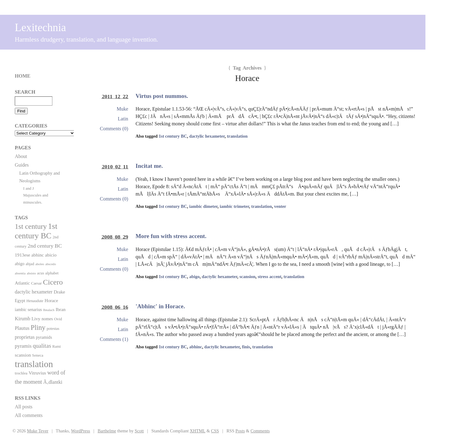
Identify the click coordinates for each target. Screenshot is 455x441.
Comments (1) (114, 339)
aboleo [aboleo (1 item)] (39, 264)
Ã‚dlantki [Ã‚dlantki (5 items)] (52, 382)
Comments (260, 430)
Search (25, 92)
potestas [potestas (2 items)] (53, 328)
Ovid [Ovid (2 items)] (58, 319)
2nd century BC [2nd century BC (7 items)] (45, 246)
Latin (123, 118)
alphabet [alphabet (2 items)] (52, 273)
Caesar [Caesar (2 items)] (36, 283)
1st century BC (173, 136)
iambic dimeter (203, 206)
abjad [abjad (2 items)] (30, 264)
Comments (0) (114, 128)
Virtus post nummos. (162, 96)
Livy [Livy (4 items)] (35, 318)
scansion (247, 276)
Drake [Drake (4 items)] (59, 291)
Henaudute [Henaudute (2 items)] (34, 301)
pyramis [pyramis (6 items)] (23, 346)
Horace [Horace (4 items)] (51, 300)
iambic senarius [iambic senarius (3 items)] (28, 309)
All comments (29, 415)
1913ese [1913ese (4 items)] (22, 254)
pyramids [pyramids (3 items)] (44, 337)
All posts (23, 406)
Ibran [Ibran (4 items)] (61, 309)
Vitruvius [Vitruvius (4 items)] (37, 372)
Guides (22, 165)
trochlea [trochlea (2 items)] (21, 373)
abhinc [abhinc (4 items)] (37, 254)
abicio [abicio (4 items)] (50, 254)
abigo (194, 276)
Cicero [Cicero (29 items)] (53, 282)
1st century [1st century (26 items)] (31, 226)
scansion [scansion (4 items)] (23, 355)
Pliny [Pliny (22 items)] (38, 327)
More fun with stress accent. (171, 236)
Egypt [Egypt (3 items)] (20, 300)
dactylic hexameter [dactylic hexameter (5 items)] (33, 291)
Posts (240, 430)
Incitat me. (149, 166)
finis (246, 346)
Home (22, 76)
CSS (215, 430)
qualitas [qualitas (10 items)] (42, 345)
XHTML (197, 430)
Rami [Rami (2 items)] (56, 346)
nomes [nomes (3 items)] (47, 318)
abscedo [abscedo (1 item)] (50, 264)
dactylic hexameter (207, 136)
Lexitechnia (40, 28)
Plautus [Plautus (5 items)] (22, 328)
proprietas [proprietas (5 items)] (25, 337)
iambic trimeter (234, 206)
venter (280, 206)
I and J (28, 188)
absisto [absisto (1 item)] (31, 273)
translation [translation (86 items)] (34, 364)
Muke (122, 108)
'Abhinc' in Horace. (160, 306)
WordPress (80, 430)
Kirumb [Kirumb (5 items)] (22, 318)
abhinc (195, 346)
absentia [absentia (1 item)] (20, 273)
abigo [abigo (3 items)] (19, 263)
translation (237, 136)
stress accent (269, 276)
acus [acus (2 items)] (40, 273)
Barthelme (107, 430)
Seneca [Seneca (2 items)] (37, 355)
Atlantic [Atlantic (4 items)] (22, 282)
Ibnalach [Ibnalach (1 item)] (49, 310)
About (21, 156)
